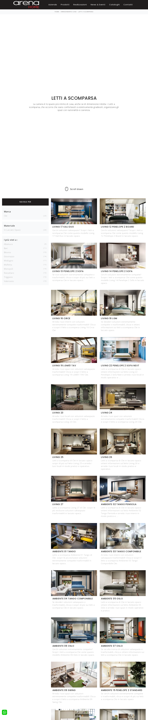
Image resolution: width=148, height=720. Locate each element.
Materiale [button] (9, 225)
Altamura (8, 244)
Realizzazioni (80, 4)
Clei (5, 215)
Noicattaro (9, 273)
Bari (6, 248)
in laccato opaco (12, 230)
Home (57, 12)
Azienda (52, 4)
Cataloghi (114, 4)
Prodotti (65, 4)
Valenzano (9, 281)
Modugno (8, 260)
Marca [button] (7, 211)
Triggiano (8, 277)
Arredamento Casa (69, 12)
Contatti (128, 4)
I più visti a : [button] (11, 239)
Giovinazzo (9, 256)
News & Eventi (98, 4)
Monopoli (8, 268)
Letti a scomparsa (85, 12)
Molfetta (8, 264)
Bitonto (7, 252)
